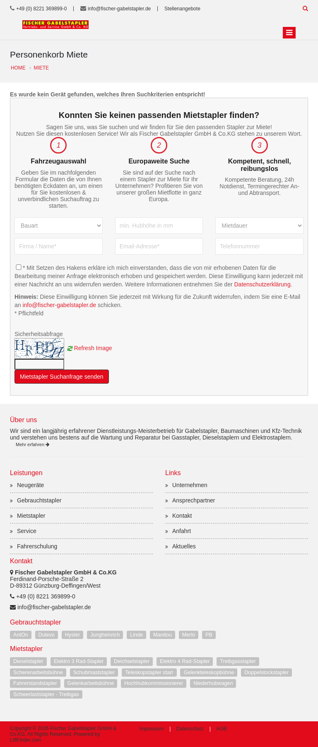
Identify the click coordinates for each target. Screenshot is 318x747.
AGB (221, 729)
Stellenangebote (182, 9)
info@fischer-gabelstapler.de (119, 9)
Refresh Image (93, 347)
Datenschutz (190, 729)
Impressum (152, 729)
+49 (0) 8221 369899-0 (41, 9)
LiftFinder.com (25, 740)
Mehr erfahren (32, 444)
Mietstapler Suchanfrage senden (62, 376)
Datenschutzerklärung (262, 284)
